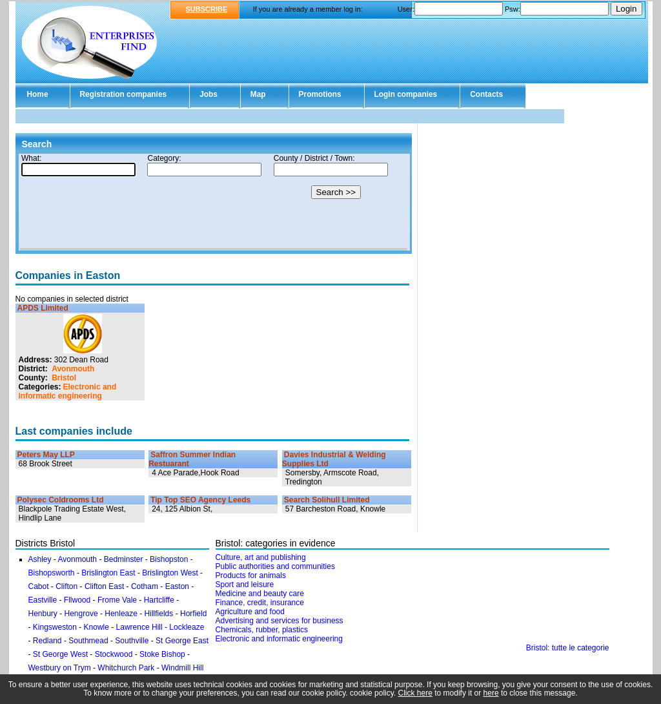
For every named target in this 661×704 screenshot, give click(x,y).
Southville (131, 640)
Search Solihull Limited (327, 499)
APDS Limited (42, 308)
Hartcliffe (159, 600)
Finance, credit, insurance (260, 602)
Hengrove (81, 613)
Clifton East (104, 586)
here (491, 693)
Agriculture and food (250, 611)
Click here (415, 693)
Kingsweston (55, 627)
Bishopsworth (51, 572)
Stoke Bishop (162, 654)
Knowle (96, 627)
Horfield (193, 613)
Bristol (64, 377)
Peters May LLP (46, 454)
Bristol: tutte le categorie (567, 647)
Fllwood (77, 600)
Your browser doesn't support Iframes (213, 202)
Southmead (88, 640)
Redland (47, 640)
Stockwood (114, 654)
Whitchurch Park (125, 667)
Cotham (144, 586)
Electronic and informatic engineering (68, 391)
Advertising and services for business (279, 620)
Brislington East (108, 572)
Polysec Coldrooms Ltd (60, 499)
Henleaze (121, 613)
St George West (60, 654)
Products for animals (251, 575)
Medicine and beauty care (260, 593)
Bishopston (169, 559)
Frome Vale (117, 600)
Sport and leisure (245, 584)
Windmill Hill (182, 667)
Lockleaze (186, 627)
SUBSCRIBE (207, 9)
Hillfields (159, 613)
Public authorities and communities (275, 566)
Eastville (42, 600)
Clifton (66, 586)
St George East (182, 640)
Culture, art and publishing (261, 557)
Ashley (40, 559)
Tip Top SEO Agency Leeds (200, 499)
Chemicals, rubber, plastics (262, 629)
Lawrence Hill (139, 627)
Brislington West (170, 572)
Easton (177, 586)
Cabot (38, 586)
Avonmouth (73, 368)
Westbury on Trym (59, 667)
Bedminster (123, 559)
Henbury (42, 613)
